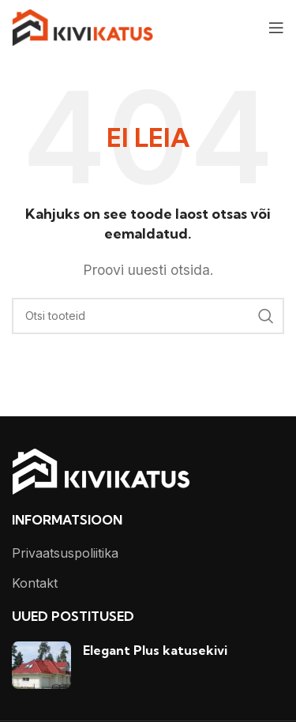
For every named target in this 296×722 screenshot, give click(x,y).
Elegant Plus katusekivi (155, 650)
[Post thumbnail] (41, 665)
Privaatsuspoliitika (65, 553)
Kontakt (35, 583)
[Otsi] (148, 316)
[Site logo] (82, 26)
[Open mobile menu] (276, 27)
